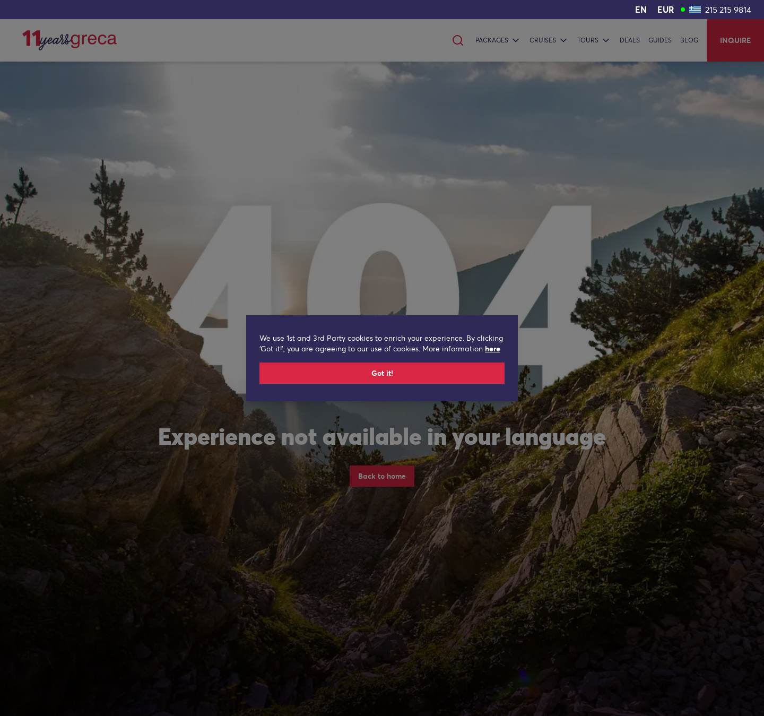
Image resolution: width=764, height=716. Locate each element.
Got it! (382, 373)
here (492, 348)
